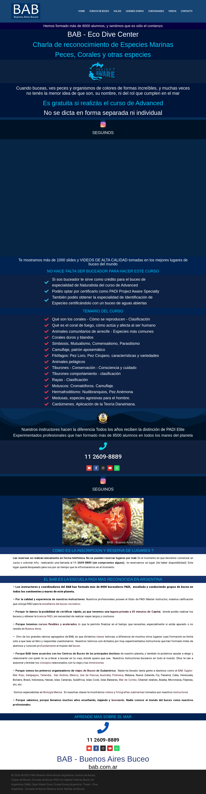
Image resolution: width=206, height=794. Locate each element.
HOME (81, 11)
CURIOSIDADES (156, 11)
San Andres (61, 674)
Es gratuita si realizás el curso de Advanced (103, 103)
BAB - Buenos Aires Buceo (103, 758)
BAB (180, 670)
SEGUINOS (103, 132)
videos (109, 691)
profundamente (46, 645)
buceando (118, 699)
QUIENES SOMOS (135, 11)
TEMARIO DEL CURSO (103, 310)
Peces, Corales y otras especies (103, 54)
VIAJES (117, 11)
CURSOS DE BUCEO (99, 11)
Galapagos (32, 674)
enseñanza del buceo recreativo (61, 603)
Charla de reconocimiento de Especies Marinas (103, 44)
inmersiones (96, 662)
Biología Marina (52, 691)
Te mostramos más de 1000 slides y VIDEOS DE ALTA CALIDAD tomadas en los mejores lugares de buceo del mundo (103, 262)
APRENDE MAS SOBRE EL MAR (103, 716)
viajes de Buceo (85, 670)
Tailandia (46, 674)
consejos (45, 662)
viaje (79, 657)
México (74, 674)
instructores (180, 691)
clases (100, 636)
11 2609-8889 (103, 456)
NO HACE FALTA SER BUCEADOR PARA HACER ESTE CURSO (103, 271)
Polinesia (117, 674)
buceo (76, 645)
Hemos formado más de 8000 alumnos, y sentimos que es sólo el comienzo (103, 26)
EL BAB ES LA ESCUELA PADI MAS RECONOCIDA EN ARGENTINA (103, 579)
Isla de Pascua (89, 674)
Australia (105, 674)
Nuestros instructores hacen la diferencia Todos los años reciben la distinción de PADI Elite (103, 429)
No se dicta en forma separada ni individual (103, 112)
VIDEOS (172, 11)
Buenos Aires (33, 628)
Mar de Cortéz (128, 679)
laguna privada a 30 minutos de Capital (135, 611)
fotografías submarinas (130, 691)
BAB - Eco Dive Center (103, 34)
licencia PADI (45, 615)
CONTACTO (186, 11)
